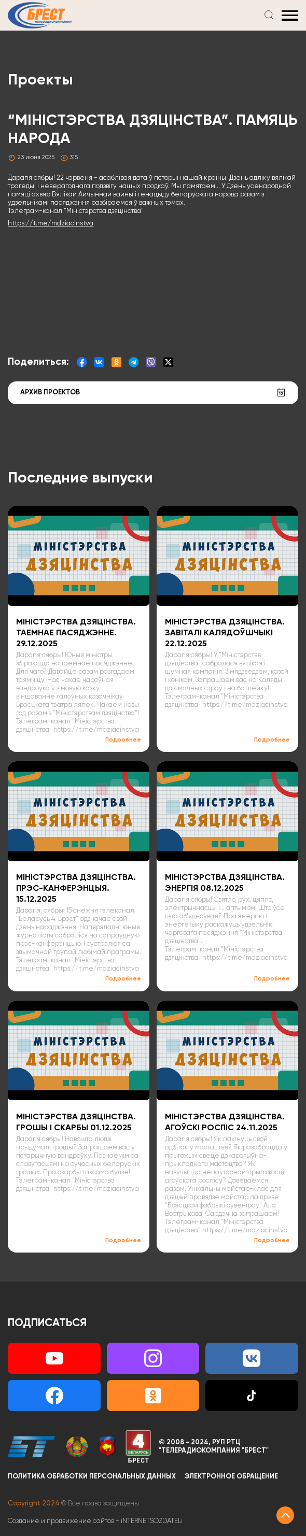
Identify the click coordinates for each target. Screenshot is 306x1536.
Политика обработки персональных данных (92, 1476)
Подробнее (123, 740)
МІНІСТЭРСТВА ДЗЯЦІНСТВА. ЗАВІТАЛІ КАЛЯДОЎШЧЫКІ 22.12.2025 (225, 633)
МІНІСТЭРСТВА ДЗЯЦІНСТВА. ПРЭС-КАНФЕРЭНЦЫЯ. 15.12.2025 (76, 888)
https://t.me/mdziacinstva (50, 223)
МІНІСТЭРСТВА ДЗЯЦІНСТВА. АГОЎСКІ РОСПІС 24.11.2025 (225, 1122)
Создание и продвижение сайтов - (95, 1521)
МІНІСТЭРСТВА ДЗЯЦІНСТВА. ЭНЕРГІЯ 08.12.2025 (225, 883)
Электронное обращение (231, 1476)
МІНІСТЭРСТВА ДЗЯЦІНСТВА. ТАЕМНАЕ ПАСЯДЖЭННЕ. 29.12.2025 (76, 633)
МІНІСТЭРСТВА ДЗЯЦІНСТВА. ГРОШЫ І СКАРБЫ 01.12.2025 (76, 1122)
